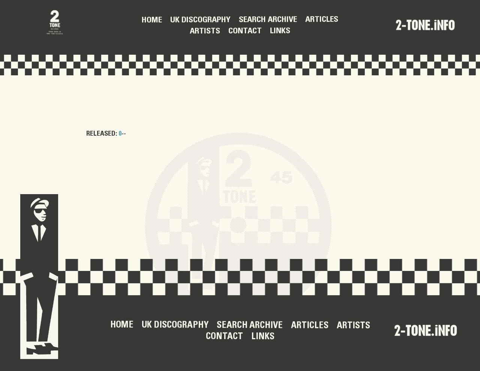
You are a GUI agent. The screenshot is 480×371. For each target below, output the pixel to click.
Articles (321, 19)
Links (280, 31)
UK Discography (200, 20)
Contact (245, 31)
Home (152, 20)
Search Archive (268, 20)
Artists (205, 31)
